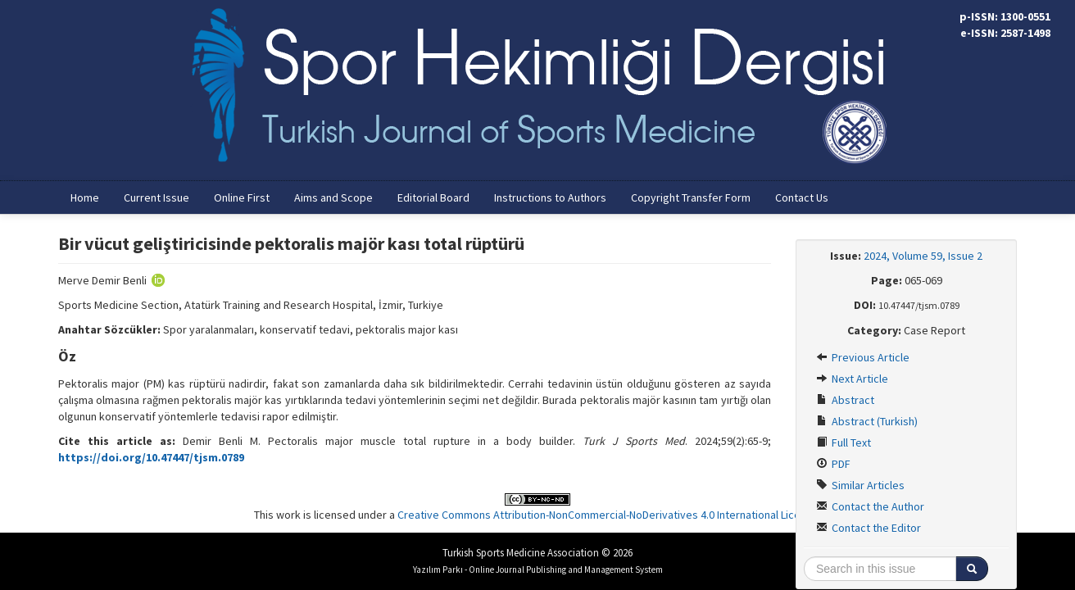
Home (84, 197)
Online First (242, 197)
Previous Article (862, 357)
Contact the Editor (868, 527)
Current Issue (156, 197)
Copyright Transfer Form (691, 197)
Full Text (843, 442)
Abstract (845, 400)
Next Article (852, 378)
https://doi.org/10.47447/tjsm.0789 (151, 457)
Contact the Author (870, 506)
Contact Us (801, 197)
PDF (833, 463)
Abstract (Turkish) (867, 421)
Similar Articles (860, 485)
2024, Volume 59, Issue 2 (923, 255)
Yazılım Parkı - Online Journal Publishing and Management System (538, 569)
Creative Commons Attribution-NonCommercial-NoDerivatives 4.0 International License (608, 514)
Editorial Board (433, 197)
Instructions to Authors (550, 197)
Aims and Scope (333, 197)
